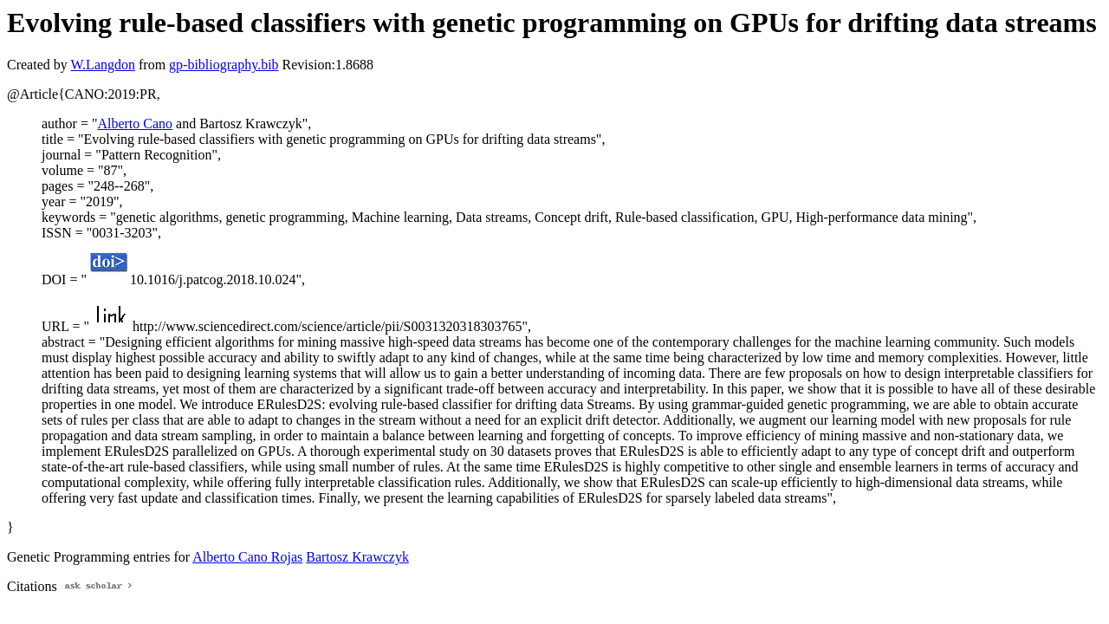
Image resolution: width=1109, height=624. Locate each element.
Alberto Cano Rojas (247, 556)
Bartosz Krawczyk (357, 556)
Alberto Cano (134, 123)
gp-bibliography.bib (224, 64)
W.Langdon (102, 64)
